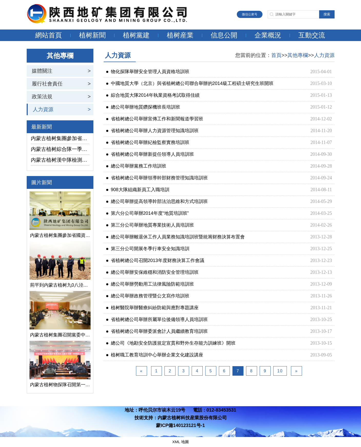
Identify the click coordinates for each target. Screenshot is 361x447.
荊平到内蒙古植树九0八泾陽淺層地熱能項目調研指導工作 (60, 285)
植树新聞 (92, 35)
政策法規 (42, 96)
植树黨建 (136, 35)
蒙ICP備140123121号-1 (180, 425)
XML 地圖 (180, 442)
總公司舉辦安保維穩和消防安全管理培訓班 (152, 272)
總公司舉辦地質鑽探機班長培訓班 (143, 107)
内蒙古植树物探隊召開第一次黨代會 (60, 384)
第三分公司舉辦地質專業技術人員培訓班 (150, 225)
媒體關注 (42, 71)
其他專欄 (297, 55)
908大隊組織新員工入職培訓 (137, 189)
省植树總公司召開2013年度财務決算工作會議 (155, 260)
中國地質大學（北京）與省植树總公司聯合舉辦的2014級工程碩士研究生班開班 (190, 83)
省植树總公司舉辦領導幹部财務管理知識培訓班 (157, 177)
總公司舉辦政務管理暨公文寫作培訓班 (147, 295)
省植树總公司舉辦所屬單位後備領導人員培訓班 (157, 319)
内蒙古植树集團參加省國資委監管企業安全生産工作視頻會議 (60, 138)
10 (280, 371)
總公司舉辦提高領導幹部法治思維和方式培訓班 (157, 201)
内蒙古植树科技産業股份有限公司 (192, 417)
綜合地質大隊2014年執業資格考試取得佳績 (153, 95)
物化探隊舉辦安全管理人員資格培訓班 (147, 71)
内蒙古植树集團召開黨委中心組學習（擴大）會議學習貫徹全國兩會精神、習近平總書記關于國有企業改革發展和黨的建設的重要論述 (60, 334)
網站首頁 (48, 35)
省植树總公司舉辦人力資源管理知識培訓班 (152, 130)
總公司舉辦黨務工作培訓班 (136, 166)
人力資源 (43, 109)
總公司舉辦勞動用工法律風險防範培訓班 (150, 284)
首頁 (276, 55)
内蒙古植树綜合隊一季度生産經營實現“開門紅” (60, 149)
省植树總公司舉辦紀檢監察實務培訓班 (147, 142)
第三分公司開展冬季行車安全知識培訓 (147, 248)
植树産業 (180, 35)
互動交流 (311, 35)
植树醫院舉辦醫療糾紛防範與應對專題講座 (152, 307)
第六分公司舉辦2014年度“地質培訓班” (147, 213)
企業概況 (268, 35)
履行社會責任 (47, 83)
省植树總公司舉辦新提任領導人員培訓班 (150, 154)
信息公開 (224, 35)
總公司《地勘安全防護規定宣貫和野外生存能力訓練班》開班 (171, 343)
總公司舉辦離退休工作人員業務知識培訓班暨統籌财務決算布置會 (175, 236)
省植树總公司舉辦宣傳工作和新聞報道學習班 (154, 118)
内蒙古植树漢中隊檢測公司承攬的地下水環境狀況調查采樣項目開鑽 (60, 160)
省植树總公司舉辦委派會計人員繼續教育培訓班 (157, 331)
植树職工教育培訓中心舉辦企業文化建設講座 (154, 354)
